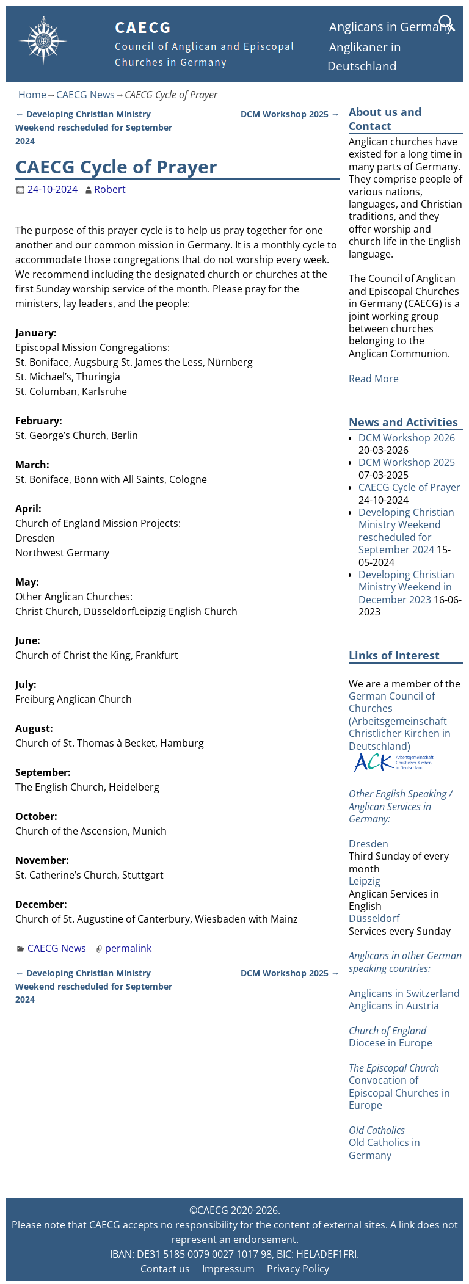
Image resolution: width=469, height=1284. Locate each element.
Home (32, 94)
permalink (128, 948)
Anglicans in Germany (391, 26)
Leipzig (364, 881)
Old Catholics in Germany (384, 1148)
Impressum (228, 1268)
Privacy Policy (298, 1268)
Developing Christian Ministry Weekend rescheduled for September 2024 (93, 127)
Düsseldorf (374, 918)
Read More (374, 378)
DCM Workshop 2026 (406, 437)
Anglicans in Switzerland (404, 993)
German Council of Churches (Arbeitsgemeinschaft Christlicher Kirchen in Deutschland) (400, 731)
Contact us (165, 1268)
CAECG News (85, 94)
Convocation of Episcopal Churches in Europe (399, 1092)
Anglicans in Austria (394, 1005)
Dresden (368, 844)
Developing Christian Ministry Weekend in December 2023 (406, 587)
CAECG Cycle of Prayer (409, 487)
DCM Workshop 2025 (290, 114)
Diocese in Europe (390, 1043)
